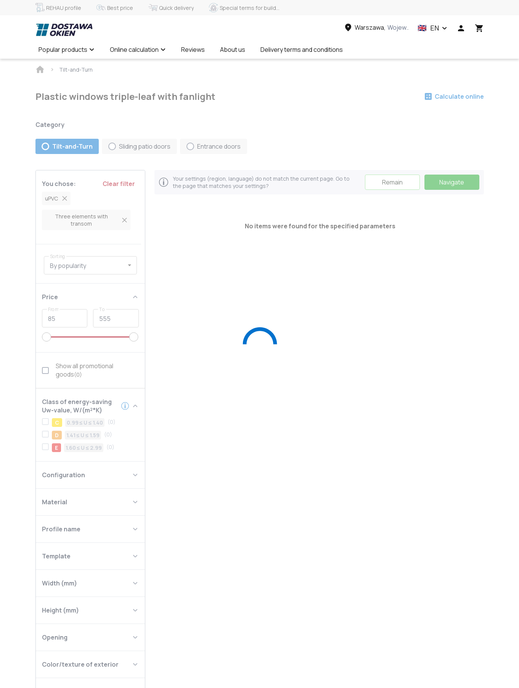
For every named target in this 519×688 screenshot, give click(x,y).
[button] (432, 28)
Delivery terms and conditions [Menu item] (301, 49)
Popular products (67, 49)
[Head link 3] (376, 27)
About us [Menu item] (232, 49)
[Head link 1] (64, 29)
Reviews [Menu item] (193, 49)
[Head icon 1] (461, 28)
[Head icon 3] (479, 28)
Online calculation (138, 49)
